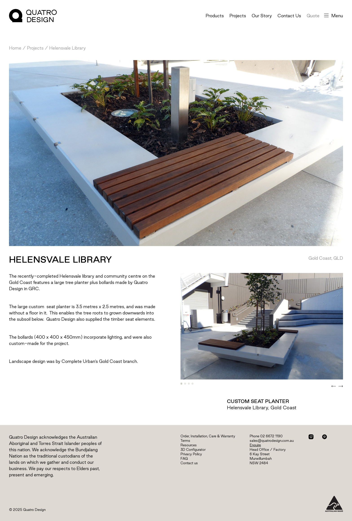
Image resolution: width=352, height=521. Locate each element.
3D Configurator (193, 449)
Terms (185, 441)
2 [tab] (185, 383)
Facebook (318, 437)
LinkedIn (331, 437)
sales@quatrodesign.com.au (272, 441)
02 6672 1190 (271, 436)
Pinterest (324, 437)
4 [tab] (192, 383)
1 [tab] (181, 383)
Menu (333, 15)
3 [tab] (189, 383)
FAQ (184, 458)
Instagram (311, 437)
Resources (188, 445)
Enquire (255, 445)
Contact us (189, 463)
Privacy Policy (191, 454)
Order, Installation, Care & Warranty (207, 436)
